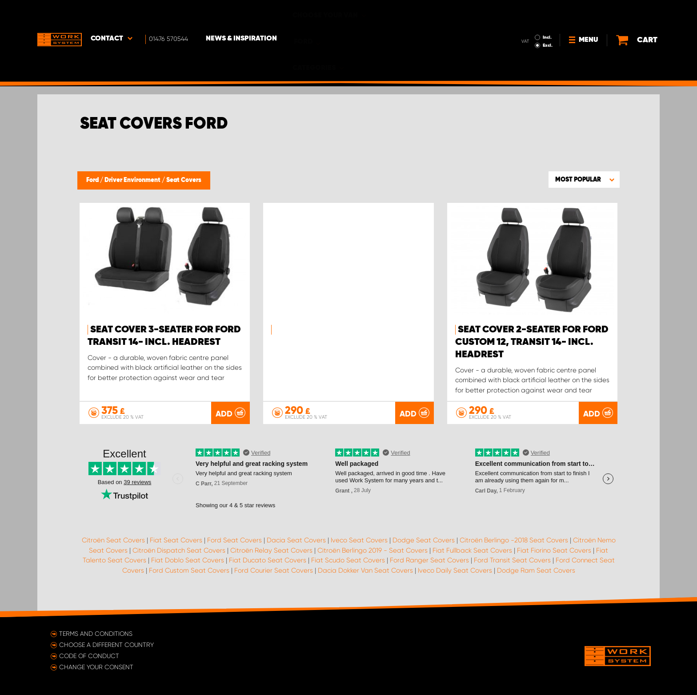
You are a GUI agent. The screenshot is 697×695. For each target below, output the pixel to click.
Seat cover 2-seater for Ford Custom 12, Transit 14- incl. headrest (532, 342)
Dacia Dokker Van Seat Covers (365, 570)
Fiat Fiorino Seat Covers (554, 550)
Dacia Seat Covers (296, 540)
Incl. (525, 12)
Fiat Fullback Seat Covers (472, 550)
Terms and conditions (95, 633)
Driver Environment (133, 180)
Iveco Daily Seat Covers (455, 570)
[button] (584, 179)
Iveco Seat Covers (359, 540)
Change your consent (96, 667)
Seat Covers (183, 180)
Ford (93, 180)
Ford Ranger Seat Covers (429, 560)
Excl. (526, 20)
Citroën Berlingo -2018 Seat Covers (514, 540)
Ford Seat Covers (234, 540)
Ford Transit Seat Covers (512, 560)
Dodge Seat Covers (424, 540)
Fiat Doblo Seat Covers (187, 560)
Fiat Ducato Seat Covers (267, 560)
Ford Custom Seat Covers (189, 570)
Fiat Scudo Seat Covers (348, 560)
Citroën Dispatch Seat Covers (178, 550)
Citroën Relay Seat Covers (271, 550)
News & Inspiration (241, 13)
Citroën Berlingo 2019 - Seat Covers (372, 550)
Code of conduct (89, 655)
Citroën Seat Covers (113, 540)
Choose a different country (106, 644)
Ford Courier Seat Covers (273, 570)
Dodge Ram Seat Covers (536, 570)
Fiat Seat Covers (176, 540)
